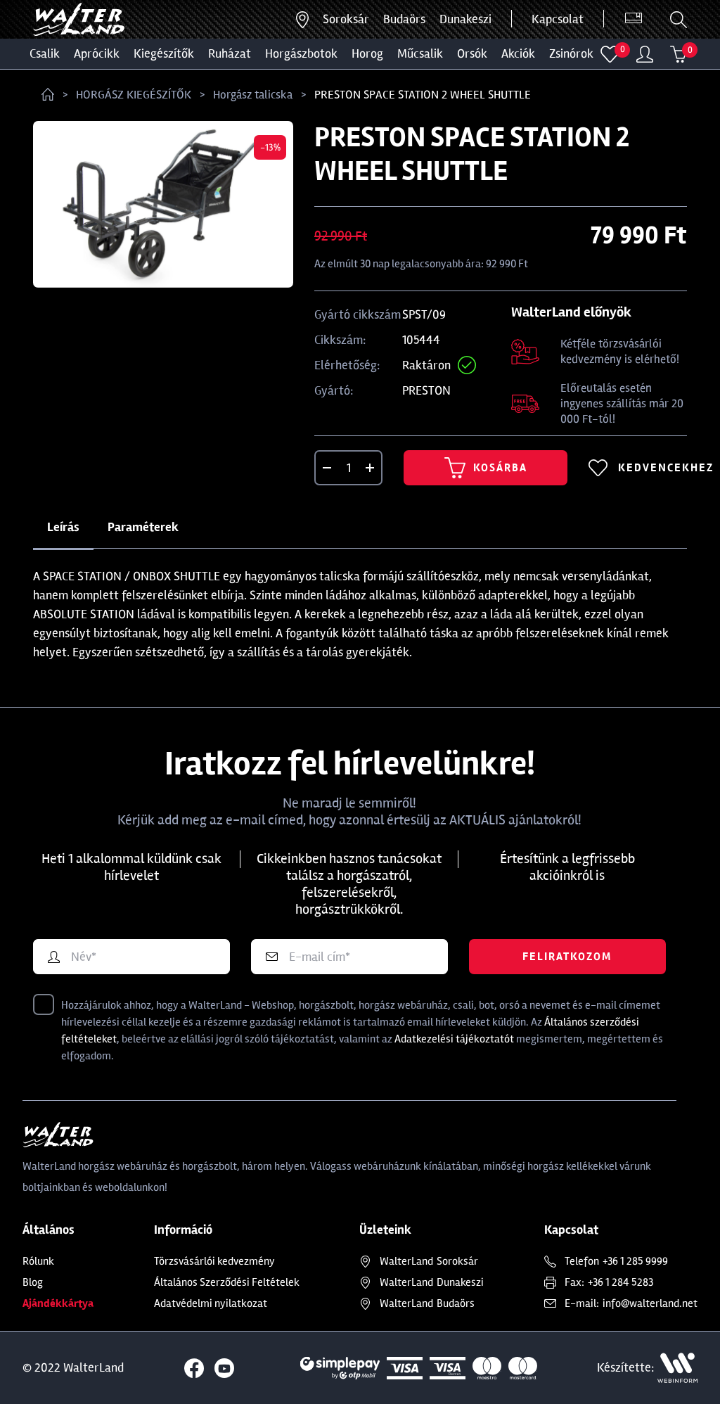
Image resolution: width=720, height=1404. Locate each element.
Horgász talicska (252, 95)
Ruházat (229, 53)
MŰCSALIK (420, 53)
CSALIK (45, 53)
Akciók (518, 53)
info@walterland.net (650, 1303)
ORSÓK (472, 53)
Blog (32, 1282)
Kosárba (485, 467)
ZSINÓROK (571, 53)
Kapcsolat (558, 19)
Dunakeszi (465, 19)
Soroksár (346, 19)
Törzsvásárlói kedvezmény (214, 1261)
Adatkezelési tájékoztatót (454, 1039)
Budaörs (404, 19)
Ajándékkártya (58, 1303)
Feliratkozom (567, 957)
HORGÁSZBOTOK (301, 53)
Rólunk (38, 1261)
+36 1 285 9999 (635, 1261)
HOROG (367, 53)
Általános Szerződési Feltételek (227, 1282)
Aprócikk (97, 53)
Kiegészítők (164, 53)
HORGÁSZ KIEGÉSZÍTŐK (133, 95)
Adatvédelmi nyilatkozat (210, 1303)
